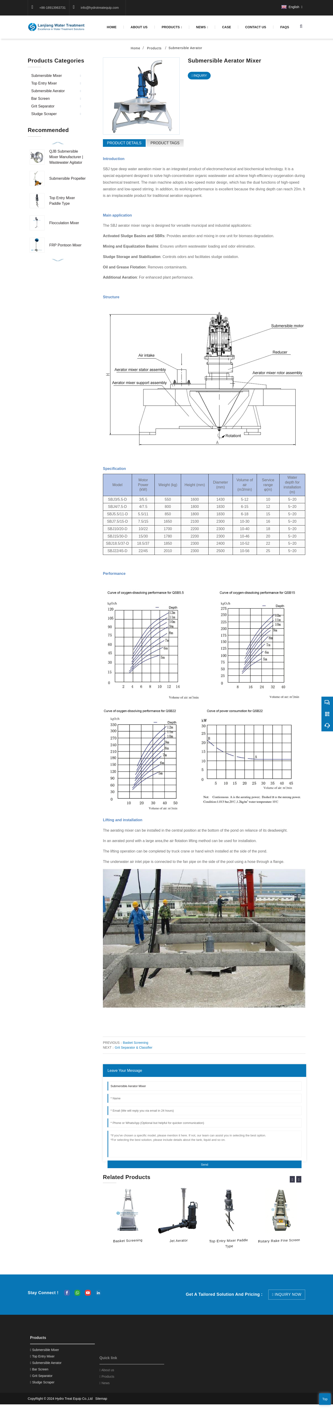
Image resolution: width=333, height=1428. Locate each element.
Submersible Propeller (67, 178)
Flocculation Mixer (64, 223)
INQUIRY (200, 75)
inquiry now (288, 1294)
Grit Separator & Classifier (133, 1047)
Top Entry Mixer (44, 83)
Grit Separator (42, 106)
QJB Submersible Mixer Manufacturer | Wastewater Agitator (66, 156)
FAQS (284, 27)
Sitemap (101, 1398)
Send (204, 1164)
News (202, 27)
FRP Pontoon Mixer (65, 245)
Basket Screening (135, 1042)
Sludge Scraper (44, 114)
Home (112, 27)
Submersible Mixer (46, 76)
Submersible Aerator (185, 48)
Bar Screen (40, 99)
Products (172, 27)
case (226, 27)
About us (139, 27)
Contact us (255, 27)
